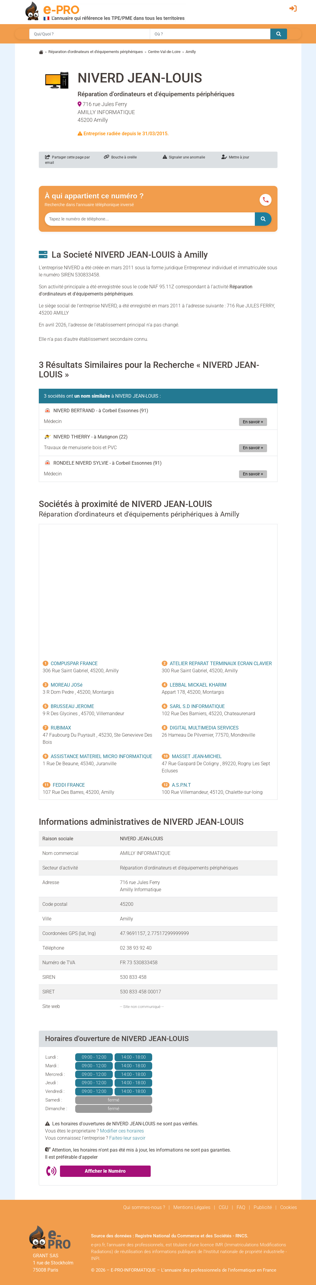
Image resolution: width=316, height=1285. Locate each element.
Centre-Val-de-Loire (164, 51)
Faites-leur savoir (127, 1138)
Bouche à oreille (120, 157)
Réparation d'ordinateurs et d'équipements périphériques (95, 51)
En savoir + (253, 421)
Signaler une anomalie (184, 157)
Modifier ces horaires (122, 1131)
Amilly (191, 51)
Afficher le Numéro (105, 1171)
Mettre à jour (235, 157)
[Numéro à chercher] (150, 219)
